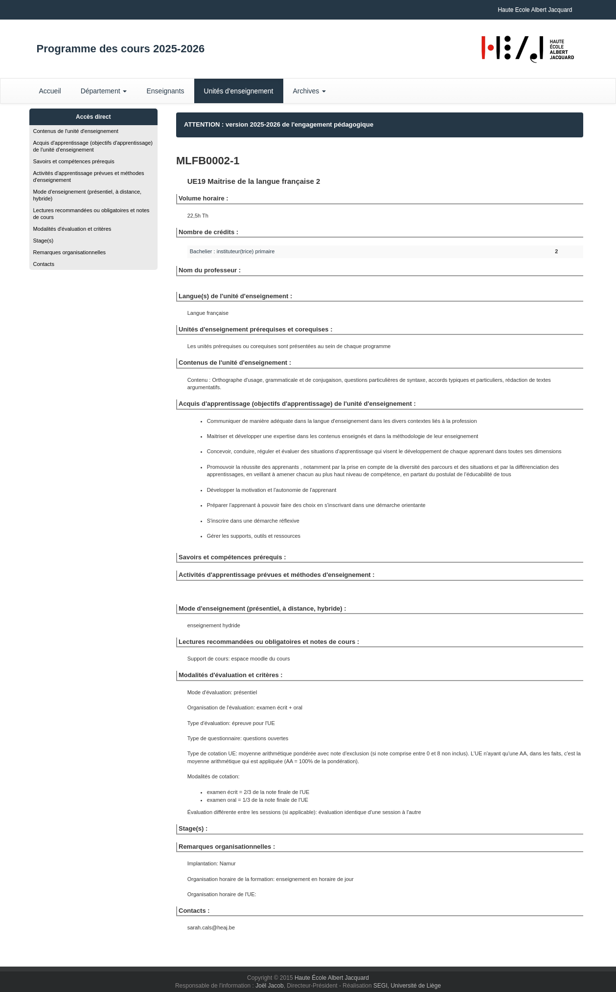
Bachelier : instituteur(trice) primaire (232, 251)
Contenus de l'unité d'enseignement (75, 131)
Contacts (43, 264)
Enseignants (165, 91)
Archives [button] (309, 91)
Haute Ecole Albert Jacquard (535, 9)
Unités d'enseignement (239, 91)
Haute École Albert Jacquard (332, 977)
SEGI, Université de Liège (407, 985)
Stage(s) (43, 240)
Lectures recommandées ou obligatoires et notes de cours (91, 213)
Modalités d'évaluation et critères (72, 229)
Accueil (50, 91)
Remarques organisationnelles (69, 252)
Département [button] (104, 91)
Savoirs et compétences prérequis (73, 161)
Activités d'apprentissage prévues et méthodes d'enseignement (88, 176)
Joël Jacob (269, 985)
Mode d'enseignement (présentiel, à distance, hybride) (87, 195)
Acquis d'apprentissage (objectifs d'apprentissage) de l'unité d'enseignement (93, 146)
